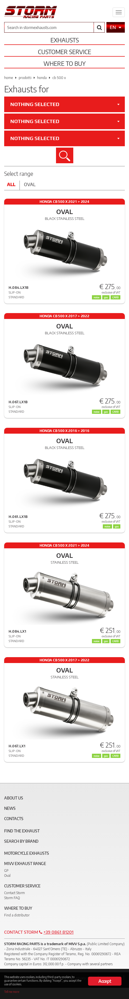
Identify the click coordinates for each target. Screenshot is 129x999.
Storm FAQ (12, 898)
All (11, 184)
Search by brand (21, 841)
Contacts (13, 818)
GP (6, 870)
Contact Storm (14, 893)
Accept (104, 981)
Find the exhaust (22, 831)
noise (96, 297)
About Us (13, 798)
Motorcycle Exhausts (26, 853)
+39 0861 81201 (58, 932)
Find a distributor (17, 915)
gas (106, 297)
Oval (30, 184)
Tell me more (11, 991)
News (10, 808)
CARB (115, 297)
